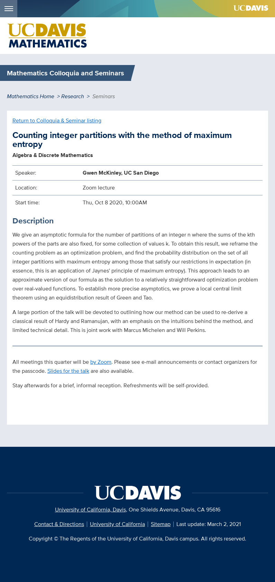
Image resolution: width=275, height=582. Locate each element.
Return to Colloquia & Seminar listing (56, 120)
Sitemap (161, 524)
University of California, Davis (90, 510)
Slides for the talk (68, 371)
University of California (117, 524)
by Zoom (100, 362)
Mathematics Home (30, 96)
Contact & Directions (59, 524)
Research (72, 96)
